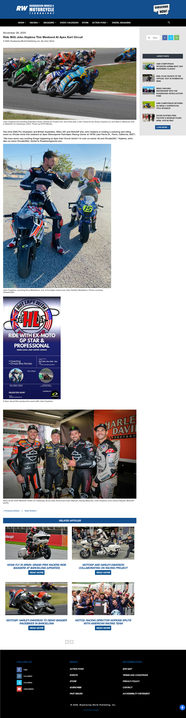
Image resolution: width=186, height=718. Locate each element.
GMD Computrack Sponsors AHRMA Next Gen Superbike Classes (169, 66)
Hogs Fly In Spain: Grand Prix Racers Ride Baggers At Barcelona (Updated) (36, 566)
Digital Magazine (121, 22)
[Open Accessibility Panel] (182, 707)
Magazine (49, 22)
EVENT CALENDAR (69, 22)
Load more (163, 127)
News (22, 22)
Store (85, 22)
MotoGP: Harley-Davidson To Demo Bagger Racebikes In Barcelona (36, 622)
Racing (35, 22)
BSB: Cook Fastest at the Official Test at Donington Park (169, 78)
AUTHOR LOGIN (91, 710)
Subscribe (59, 689)
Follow (60, 676)
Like (61, 670)
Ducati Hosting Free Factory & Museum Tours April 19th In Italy (168, 118)
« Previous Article (11, 510)
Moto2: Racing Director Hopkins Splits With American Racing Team (103, 622)
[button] (169, 22)
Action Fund (100, 22)
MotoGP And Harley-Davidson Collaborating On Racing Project (103, 566)
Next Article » (31, 510)
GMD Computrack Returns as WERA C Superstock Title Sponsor (169, 105)
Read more (36, 572)
